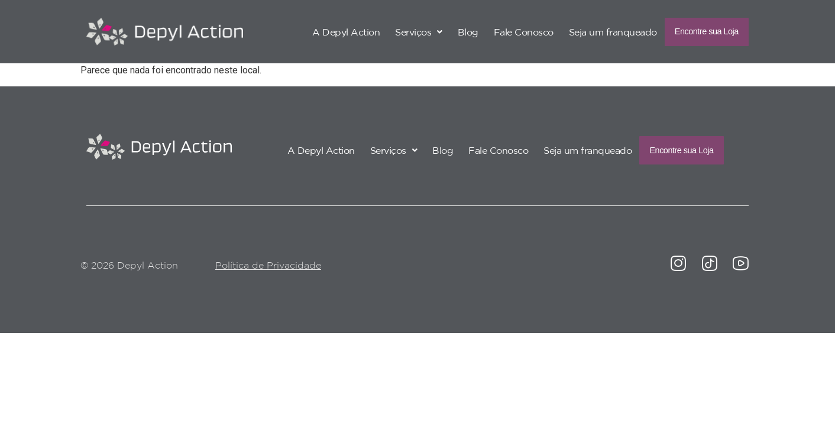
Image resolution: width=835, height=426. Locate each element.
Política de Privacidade (268, 266)
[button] (394, 31)
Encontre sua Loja (694, 31)
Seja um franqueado (589, 31)
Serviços (394, 31)
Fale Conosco (499, 31)
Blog (443, 31)
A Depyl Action (321, 31)
